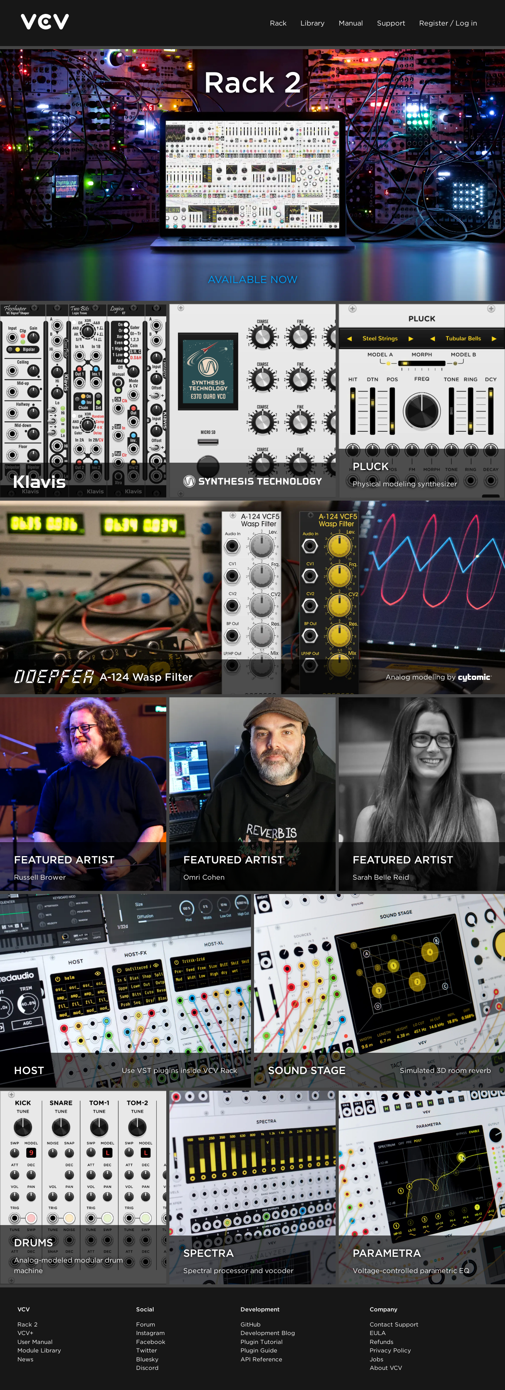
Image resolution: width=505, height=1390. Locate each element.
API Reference (261, 1359)
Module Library (39, 1350)
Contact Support (394, 1324)
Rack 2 (27, 1324)
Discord (147, 1367)
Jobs (376, 1359)
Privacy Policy (390, 1350)
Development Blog (268, 1333)
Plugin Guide (259, 1350)
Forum (145, 1324)
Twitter (146, 1350)
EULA (378, 1333)
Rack (278, 23)
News (25, 1359)
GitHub (251, 1324)
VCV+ (25, 1333)
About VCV (386, 1367)
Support (391, 23)
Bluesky (147, 1359)
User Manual (35, 1342)
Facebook (150, 1342)
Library (312, 23)
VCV (23, 1309)
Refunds (381, 1342)
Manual (351, 23)
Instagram (150, 1333)
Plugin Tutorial (262, 1342)
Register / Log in (448, 23)
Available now (253, 279)
